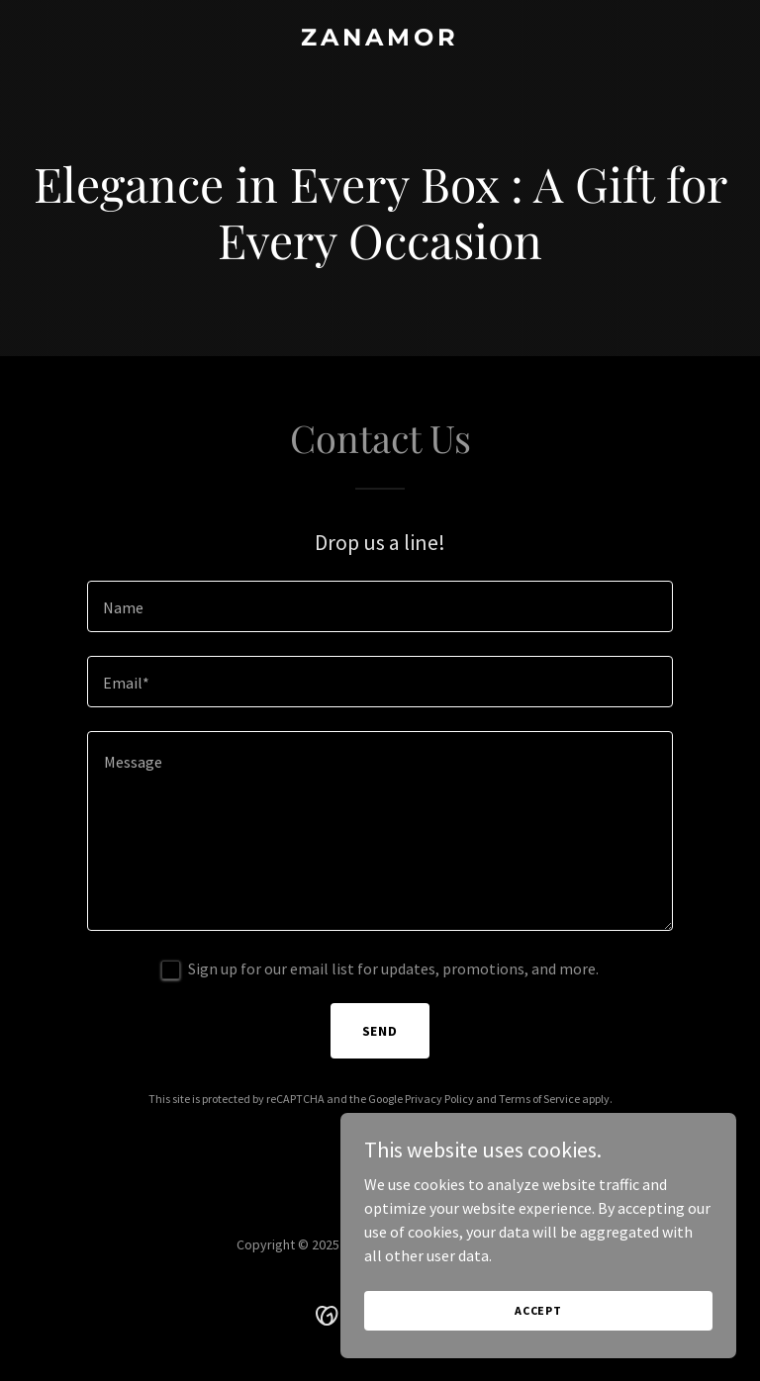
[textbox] (380, 606)
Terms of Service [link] (539, 1098)
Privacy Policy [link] (439, 1098)
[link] (380, 39)
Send (380, 1031)
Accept (538, 1310)
